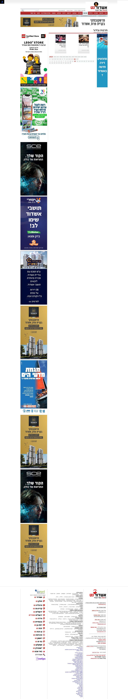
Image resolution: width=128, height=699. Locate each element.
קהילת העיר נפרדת (73, 620)
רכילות (91, 13)
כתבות (81, 609)
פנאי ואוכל (64, 642)
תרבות (85, 13)
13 (77, 61)
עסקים (74, 13)
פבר (52, 59)
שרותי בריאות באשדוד (78, 664)
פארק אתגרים (79, 693)
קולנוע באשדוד (102, 15)
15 (81, 61)
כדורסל (66, 606)
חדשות (101, 13)
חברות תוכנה (54, 641)
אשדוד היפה (80, 619)
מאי (60, 59)
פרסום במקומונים (79, 655)
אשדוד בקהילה (79, 617)
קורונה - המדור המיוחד (77, 637)
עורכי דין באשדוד (69, 636)
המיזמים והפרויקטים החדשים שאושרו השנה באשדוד (70, 641)
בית (106, 13)
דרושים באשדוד (79, 666)
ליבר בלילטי (80, 694)
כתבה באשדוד (79, 677)
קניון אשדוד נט (61, 645)
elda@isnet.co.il (102, 624)
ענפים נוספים (79, 606)
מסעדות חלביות (70, 599)
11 (72, 61)
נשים (81, 642)
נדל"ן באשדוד (79, 647)
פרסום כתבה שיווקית (78, 675)
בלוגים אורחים (67, 626)
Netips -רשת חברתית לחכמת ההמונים (74, 672)
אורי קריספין (93, 627)
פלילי (61, 596)
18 (88, 61)
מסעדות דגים (61, 599)
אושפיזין (81, 695)
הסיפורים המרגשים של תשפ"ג (65, 611)
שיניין (81, 696)
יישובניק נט (80, 653)
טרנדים (67, 634)
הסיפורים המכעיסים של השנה (72, 613)
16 (84, 61)
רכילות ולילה (79, 592)
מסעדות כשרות (58, 601)
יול (64, 59)
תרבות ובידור (97, 32)
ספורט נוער (72, 606)
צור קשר (32, 13)
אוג (67, 59)
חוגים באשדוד (75, 15)
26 (61, 63)
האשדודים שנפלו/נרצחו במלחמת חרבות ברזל (70, 624)
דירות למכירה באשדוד (77, 659)
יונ (62, 59)
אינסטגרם (60, 616)
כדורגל (60, 606)
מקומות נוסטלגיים (78, 628)
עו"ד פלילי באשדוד (78, 680)
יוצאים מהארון (76, 594)
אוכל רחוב (74, 602)
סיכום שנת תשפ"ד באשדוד (76, 621)
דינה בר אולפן (79, 691)
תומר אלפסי (80, 688)
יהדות (70, 642)
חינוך (38, 13)
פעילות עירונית (71, 619)
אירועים (81, 616)
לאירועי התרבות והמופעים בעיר (88, 15)
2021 (70, 56)
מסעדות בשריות (79, 599)
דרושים (69, 13)
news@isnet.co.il (101, 631)
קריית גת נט (80, 683)
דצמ (77, 59)
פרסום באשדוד (79, 673)
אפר (58, 59)
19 (91, 61)
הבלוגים (81, 625)
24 (56, 63)
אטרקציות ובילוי (74, 634)
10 (70, 61)
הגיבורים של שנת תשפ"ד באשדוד (75, 622)
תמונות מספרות (69, 609)
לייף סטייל (80, 633)
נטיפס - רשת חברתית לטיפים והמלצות (74, 649)
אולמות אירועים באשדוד (77, 678)
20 (93, 61)
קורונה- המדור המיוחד (77, 638)
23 (54, 63)
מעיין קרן (80, 689)
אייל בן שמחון (80, 650)
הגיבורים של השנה (78, 611)
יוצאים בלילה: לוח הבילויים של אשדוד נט (84, 45)
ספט (69, 59)
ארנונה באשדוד (79, 668)
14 (79, 61)
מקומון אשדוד (79, 656)
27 (63, 63)
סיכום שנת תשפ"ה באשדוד (76, 640)
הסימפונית (80, 690)
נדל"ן (57, 596)
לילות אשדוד (74, 616)
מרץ (55, 59)
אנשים (58, 593)
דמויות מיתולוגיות (69, 628)
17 (86, 61)
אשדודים (69, 593)
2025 (82, 56)
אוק (72, 59)
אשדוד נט (105, 32)
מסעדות (81, 598)
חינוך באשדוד (69, 645)
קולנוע (59, 13)
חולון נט (81, 685)
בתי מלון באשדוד (79, 652)
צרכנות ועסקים (79, 631)
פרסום (81, 686)
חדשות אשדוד (79, 595)
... (88, 48)
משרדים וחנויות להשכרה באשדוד (75, 663)
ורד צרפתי (80, 692)
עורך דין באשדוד (79, 682)
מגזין (81, 608)
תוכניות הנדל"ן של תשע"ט (60, 643)
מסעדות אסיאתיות (71, 600)
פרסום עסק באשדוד (78, 661)
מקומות (63, 593)
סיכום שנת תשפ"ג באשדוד (76, 610)
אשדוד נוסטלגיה (79, 627)
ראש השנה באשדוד (72, 643)
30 (70, 63)
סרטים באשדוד (77, 645)
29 (68, 63)
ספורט (96, 13)
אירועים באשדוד (79, 665)
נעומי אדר (80, 687)
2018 (61, 56)
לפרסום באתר (61, 10)
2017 (58, 56)
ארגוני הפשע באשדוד (69, 596)
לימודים (74, 632)
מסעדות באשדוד (79, 658)
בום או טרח (75, 593)
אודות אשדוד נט (45, 13)
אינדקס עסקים (56, 642)
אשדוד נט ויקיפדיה (78, 674)
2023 (76, 56)
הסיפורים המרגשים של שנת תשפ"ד (73, 623)
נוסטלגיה (62, 609)
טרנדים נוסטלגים (59, 628)
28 (65, 63)
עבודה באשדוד (79, 676)
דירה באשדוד (80, 679)
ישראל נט (80, 648)
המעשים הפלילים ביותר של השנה (66, 644)
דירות (63, 13)
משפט (53, 13)
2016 (55, 56)
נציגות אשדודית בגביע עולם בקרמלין (62, 45)
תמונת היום (67, 616)
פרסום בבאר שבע (78, 662)
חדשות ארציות (79, 596)
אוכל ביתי (79, 600)
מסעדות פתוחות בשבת (60, 600)
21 (50, 63)
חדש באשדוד (68, 632)
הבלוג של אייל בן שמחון (77, 626)
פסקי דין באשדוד (79, 636)
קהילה (80, 13)
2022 (73, 56)
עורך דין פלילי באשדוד (77, 681)
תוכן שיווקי (80, 632)
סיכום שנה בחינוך (74, 612)
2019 (64, 56)
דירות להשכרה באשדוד (77, 660)
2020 (67, 56)
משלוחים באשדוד (79, 657)
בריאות (65, 619)
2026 (85, 56)
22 (52, 63)
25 (59, 63)
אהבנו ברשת (76, 642)
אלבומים (80, 615)
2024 (79, 56)
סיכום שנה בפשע (64, 612)
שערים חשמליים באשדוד (77, 671)
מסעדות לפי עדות (68, 601)
